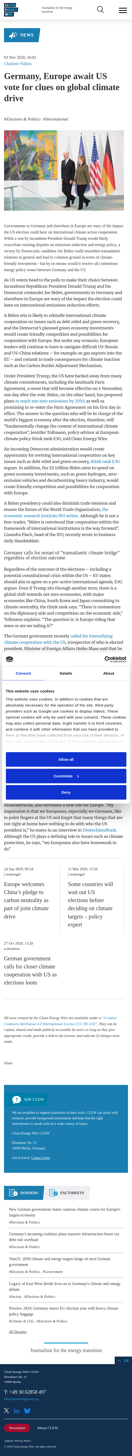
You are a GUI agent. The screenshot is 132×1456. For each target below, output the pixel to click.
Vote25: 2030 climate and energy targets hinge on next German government (59, 1262)
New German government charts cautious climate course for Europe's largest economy (64, 1212)
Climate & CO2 (22, 1321)
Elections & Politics (25, 1222)
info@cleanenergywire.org (21, 1399)
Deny (66, 792)
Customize (66, 776)
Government (53, 1272)
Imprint (9, 1440)
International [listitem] (56, 119)
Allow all (66, 759)
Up (126, 1361)
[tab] (23, 1195)
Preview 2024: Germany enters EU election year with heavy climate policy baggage (63, 1311)
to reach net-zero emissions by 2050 (49, 400)
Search (100, 10)
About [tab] (108, 673)
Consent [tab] (23, 673)
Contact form (40, 1158)
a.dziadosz (12, 949)
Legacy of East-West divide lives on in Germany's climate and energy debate (65, 1287)
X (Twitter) (8, 1411)
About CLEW (47, 1428)
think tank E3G (105, 461)
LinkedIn (18, 1411)
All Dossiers (18, 1332)
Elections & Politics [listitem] (23, 119)
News (27, 35)
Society (16, 1297)
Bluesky (28, 1411)
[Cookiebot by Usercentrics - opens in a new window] (104, 659)
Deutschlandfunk (99, 830)
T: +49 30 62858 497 (25, 1391)
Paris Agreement (70, 407)
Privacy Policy (23, 1440)
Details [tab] (66, 673)
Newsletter (17, 1428)
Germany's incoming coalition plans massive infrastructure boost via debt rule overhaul (64, 1237)
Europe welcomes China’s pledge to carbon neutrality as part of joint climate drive (26, 900)
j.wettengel (12, 874)
